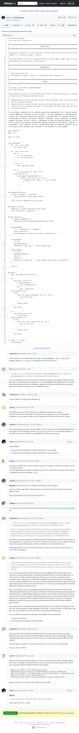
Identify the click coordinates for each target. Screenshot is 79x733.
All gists (42, 3)
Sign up (71, 3)
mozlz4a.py (18, 17)
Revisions (17, 25)
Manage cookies (60, 723)
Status (33, 723)
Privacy (21, 723)
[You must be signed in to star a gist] (62, 17)
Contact (51, 723)
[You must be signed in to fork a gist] (72, 17)
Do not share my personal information (39, 724)
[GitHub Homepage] (33, 727)
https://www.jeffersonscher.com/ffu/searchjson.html (26, 495)
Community (40, 723)
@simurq (12, 485)
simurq (12, 461)
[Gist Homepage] (10, 3)
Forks (42, 25)
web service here (42, 431)
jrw (11, 369)
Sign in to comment (67, 713)
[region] (39, 190)
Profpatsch (13, 394)
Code (5, 25)
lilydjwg (12, 503)
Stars (30, 25)
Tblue (8, 17)
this (36, 472)
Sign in (62, 3)
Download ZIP (72, 25)
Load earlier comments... (42, 348)
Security (27, 723)
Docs (46, 723)
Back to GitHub (51, 3)
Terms (16, 723)
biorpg (12, 407)
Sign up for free (10, 713)
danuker (12, 424)
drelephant (13, 518)
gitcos (12, 656)
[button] (63, 25)
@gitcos (12, 695)
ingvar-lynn (14, 354)
